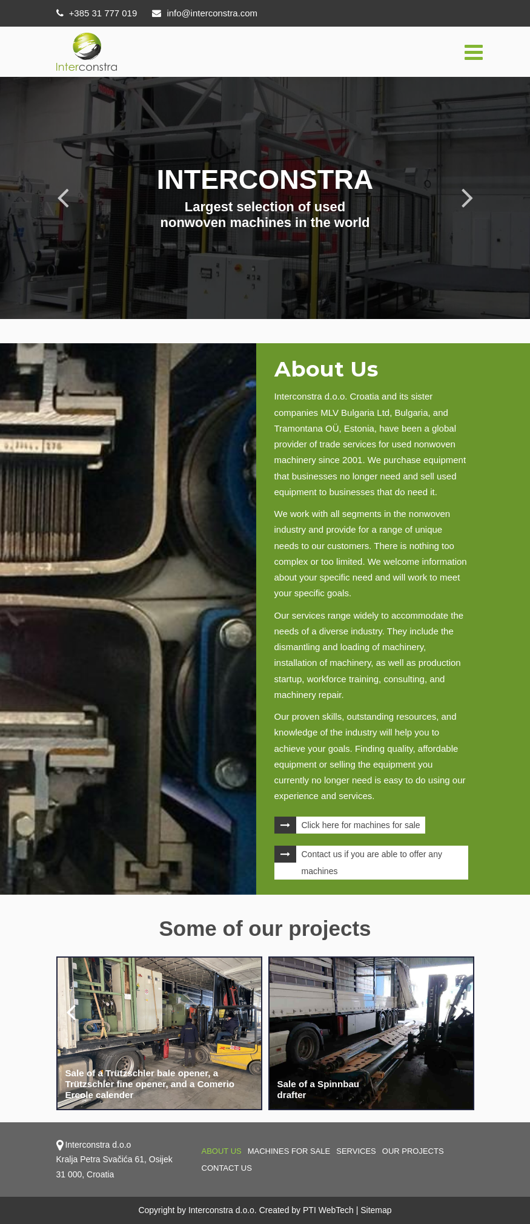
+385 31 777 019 (96, 13)
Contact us (227, 1168)
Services (356, 1151)
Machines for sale (289, 1151)
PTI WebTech (328, 1210)
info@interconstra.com (205, 13)
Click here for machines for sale (361, 825)
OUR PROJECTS (413, 1151)
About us (222, 1151)
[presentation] (71, 1011)
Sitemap (375, 1210)
